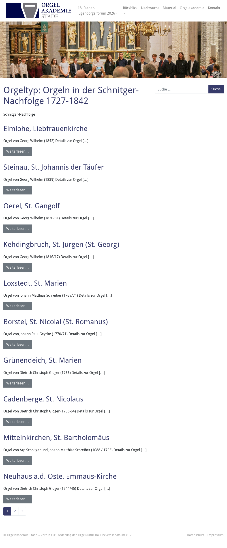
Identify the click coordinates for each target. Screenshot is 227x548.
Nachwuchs (150, 8)
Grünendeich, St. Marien (42, 360)
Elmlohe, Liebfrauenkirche (45, 128)
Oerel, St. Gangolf (31, 206)
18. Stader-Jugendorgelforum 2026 (96, 10)
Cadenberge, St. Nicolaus (43, 399)
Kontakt (214, 8)
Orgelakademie (192, 8)
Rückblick (130, 8)
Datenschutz (195, 535)
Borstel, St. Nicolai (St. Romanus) (55, 321)
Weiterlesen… (17, 151)
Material (169, 8)
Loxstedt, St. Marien (35, 283)
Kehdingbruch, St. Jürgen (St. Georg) (61, 244)
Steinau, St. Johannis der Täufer (53, 167)
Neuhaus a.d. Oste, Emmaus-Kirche (60, 476)
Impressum (215, 535)
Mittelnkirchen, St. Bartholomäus (56, 437)
